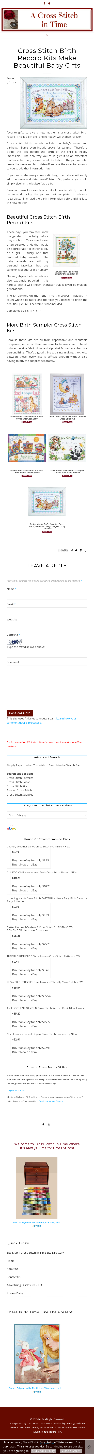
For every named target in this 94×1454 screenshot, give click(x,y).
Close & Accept (71, 1451)
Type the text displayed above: (26, 647)
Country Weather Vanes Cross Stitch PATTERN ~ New (38, 846)
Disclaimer (33, 1423)
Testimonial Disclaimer (73, 1427)
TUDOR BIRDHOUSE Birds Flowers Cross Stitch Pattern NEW (43, 956)
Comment (13, 662)
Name (12, 589)
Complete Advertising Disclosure (51, 1101)
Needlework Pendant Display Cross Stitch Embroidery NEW (42, 1034)
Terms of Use (54, 1427)
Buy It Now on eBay (24, 864)
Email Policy (59, 1423)
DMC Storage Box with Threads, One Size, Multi (36, 1222)
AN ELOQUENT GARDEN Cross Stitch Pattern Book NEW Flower (45, 1008)
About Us (13, 1269)
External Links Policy (20, 1427)
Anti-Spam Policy (17, 1423)
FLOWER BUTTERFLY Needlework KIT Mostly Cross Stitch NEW (45, 982)
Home (10, 1261)
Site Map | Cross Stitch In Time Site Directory (35, 1252)
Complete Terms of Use (15, 1090)
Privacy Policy (15, 1293)
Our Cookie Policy (43, 1451)
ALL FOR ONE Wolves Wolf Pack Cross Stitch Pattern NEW (42, 872)
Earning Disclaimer (76, 1423)
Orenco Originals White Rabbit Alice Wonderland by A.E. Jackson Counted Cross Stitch (37, 1388)
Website (12, 619)
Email (11, 604)
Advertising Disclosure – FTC (25, 1285)
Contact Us (14, 1277)
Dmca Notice (46, 1423)
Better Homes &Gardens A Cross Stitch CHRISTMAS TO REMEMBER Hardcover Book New (40, 929)
